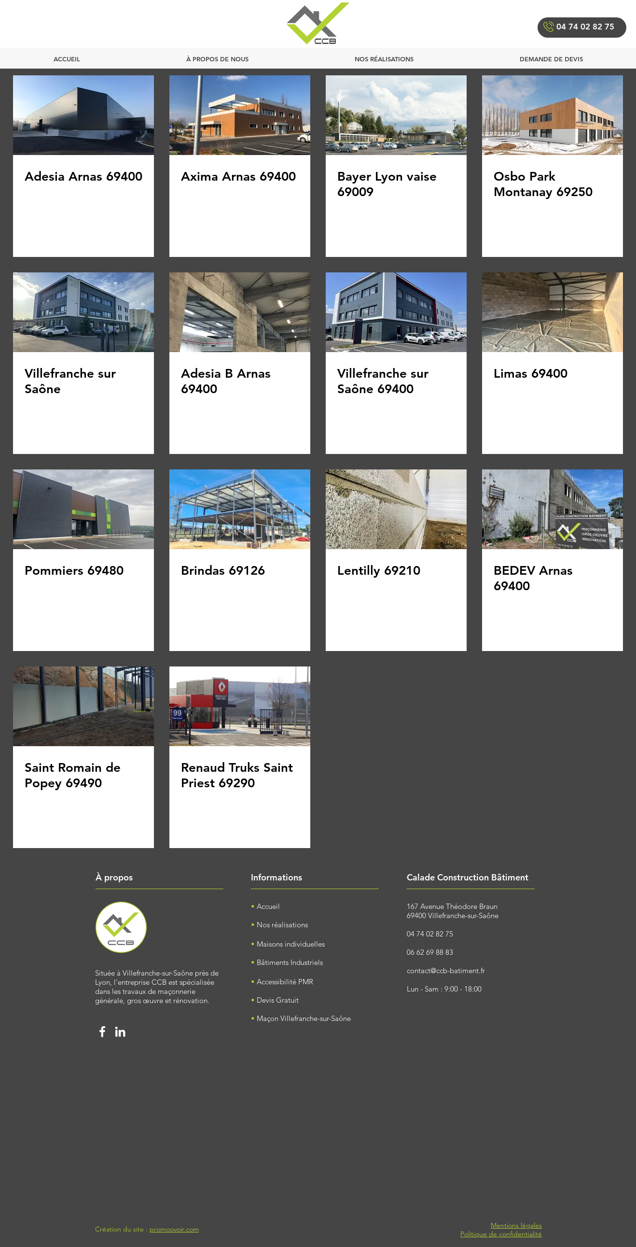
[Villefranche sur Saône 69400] (396, 312)
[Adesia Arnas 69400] (83, 115)
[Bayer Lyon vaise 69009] (396, 115)
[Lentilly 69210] (396, 509)
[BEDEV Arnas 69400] (552, 509)
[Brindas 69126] (239, 509)
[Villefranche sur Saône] (83, 312)
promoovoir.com (174, 1229)
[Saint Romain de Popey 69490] (83, 706)
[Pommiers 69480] (83, 509)
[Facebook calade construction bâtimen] (102, 1031)
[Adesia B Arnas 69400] (239, 312)
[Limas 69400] (552, 312)
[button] (551, 55)
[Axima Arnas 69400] (239, 115)
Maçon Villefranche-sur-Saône (304, 1018)
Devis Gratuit (278, 1000)
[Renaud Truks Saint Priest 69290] (239, 706)
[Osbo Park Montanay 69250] (552, 115)
